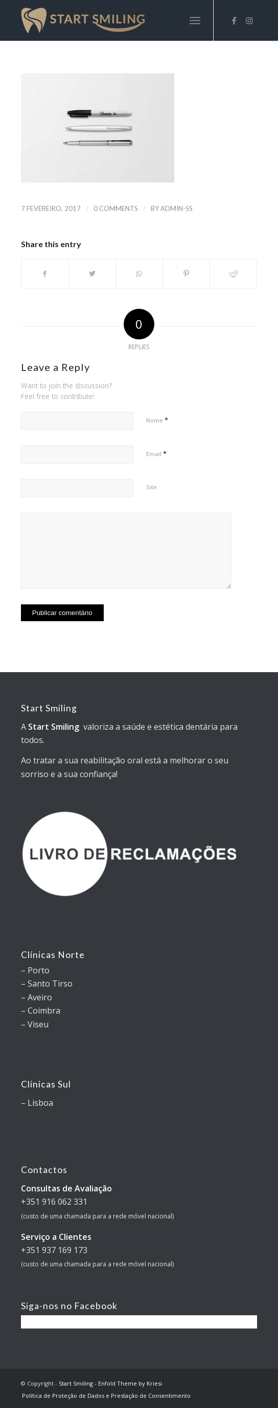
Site (151, 487)
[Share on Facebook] (44, 273)
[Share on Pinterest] (186, 273)
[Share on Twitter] (92, 273)
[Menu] (195, 20)
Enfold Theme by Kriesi (130, 1383)
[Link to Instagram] (249, 20)
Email (156, 453)
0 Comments (116, 208)
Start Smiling (76, 1383)
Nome (157, 419)
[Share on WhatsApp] (139, 273)
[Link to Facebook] (234, 20)
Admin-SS (176, 208)
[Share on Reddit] (233, 273)
